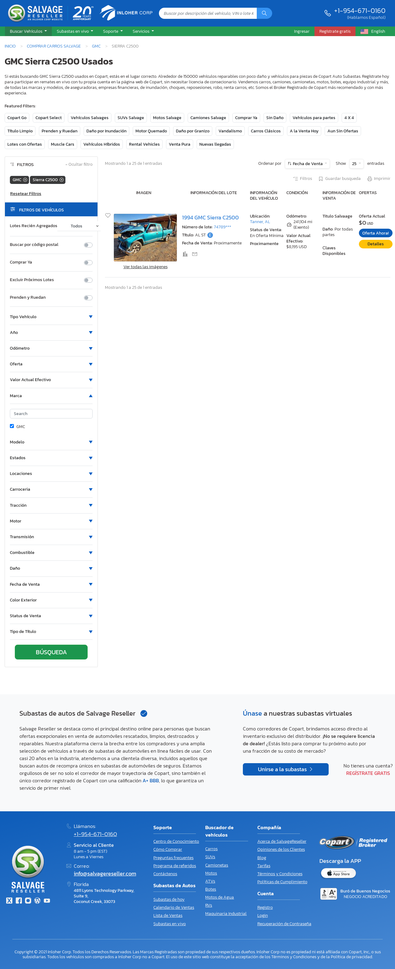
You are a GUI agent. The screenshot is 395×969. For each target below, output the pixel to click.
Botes (210, 889)
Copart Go (17, 117)
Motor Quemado (151, 131)
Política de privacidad (351, 957)
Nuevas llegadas (215, 144)
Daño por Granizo (193, 131)
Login (262, 915)
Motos (211, 873)
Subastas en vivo (169, 924)
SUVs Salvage (131, 117)
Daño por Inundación (106, 131)
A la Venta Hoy (304, 131)
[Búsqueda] (264, 13)
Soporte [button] (111, 31)
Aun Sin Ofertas (342, 131)
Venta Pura (179, 144)
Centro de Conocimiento (176, 841)
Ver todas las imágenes (145, 267)
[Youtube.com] (47, 901)
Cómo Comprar (167, 849)
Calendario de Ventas (173, 907)
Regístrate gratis (368, 773)
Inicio (10, 46)
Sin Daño (275, 117)
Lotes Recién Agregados (33, 226)
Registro (265, 907)
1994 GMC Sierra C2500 (210, 218)
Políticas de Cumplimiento (282, 882)
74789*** (222, 227)
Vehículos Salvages (90, 117)
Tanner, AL (260, 221)
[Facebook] (18, 901)
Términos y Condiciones (279, 874)
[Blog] (37, 901)
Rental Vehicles (144, 144)
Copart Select (48, 117)
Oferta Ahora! (375, 233)
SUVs (210, 857)
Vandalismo (230, 131)
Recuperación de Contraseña (284, 924)
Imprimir (378, 179)
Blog (261, 858)
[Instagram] (28, 901)
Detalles (376, 244)
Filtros (302, 179)
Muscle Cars (62, 144)
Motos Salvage (167, 117)
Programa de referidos (174, 866)
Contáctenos (165, 874)
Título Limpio (20, 131)
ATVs (210, 881)
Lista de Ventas (167, 915)
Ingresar (302, 31)
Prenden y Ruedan (59, 131)
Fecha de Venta (308, 163)
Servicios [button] (141, 31)
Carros (211, 849)
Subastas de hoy (169, 899)
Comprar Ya (246, 117)
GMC (96, 46)
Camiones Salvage (208, 117)
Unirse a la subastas (283, 769)
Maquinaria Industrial (226, 913)
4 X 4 (349, 117)
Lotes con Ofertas (24, 144)
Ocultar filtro (79, 165)
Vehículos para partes (314, 117)
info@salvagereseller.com (105, 874)
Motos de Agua (219, 897)
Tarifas (263, 866)
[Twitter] (9, 901)
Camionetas (216, 865)
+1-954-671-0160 (359, 10)
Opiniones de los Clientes (281, 849)
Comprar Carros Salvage (54, 46)
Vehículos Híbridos (101, 144)
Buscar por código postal (34, 244)
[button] (28, 31)
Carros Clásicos (266, 131)
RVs (208, 905)
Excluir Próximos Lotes (32, 280)
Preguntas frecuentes (173, 858)
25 (354, 163)
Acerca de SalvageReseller (281, 841)
